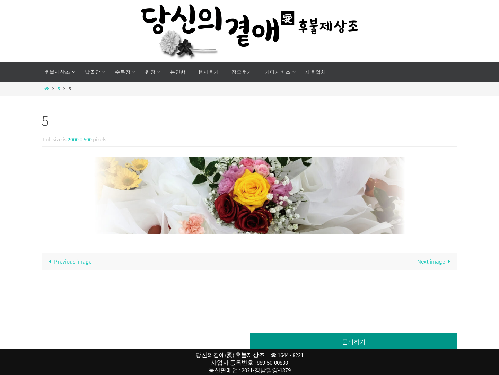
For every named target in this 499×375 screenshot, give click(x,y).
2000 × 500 (80, 139)
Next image (435, 261)
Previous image (68, 261)
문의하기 (354, 342)
